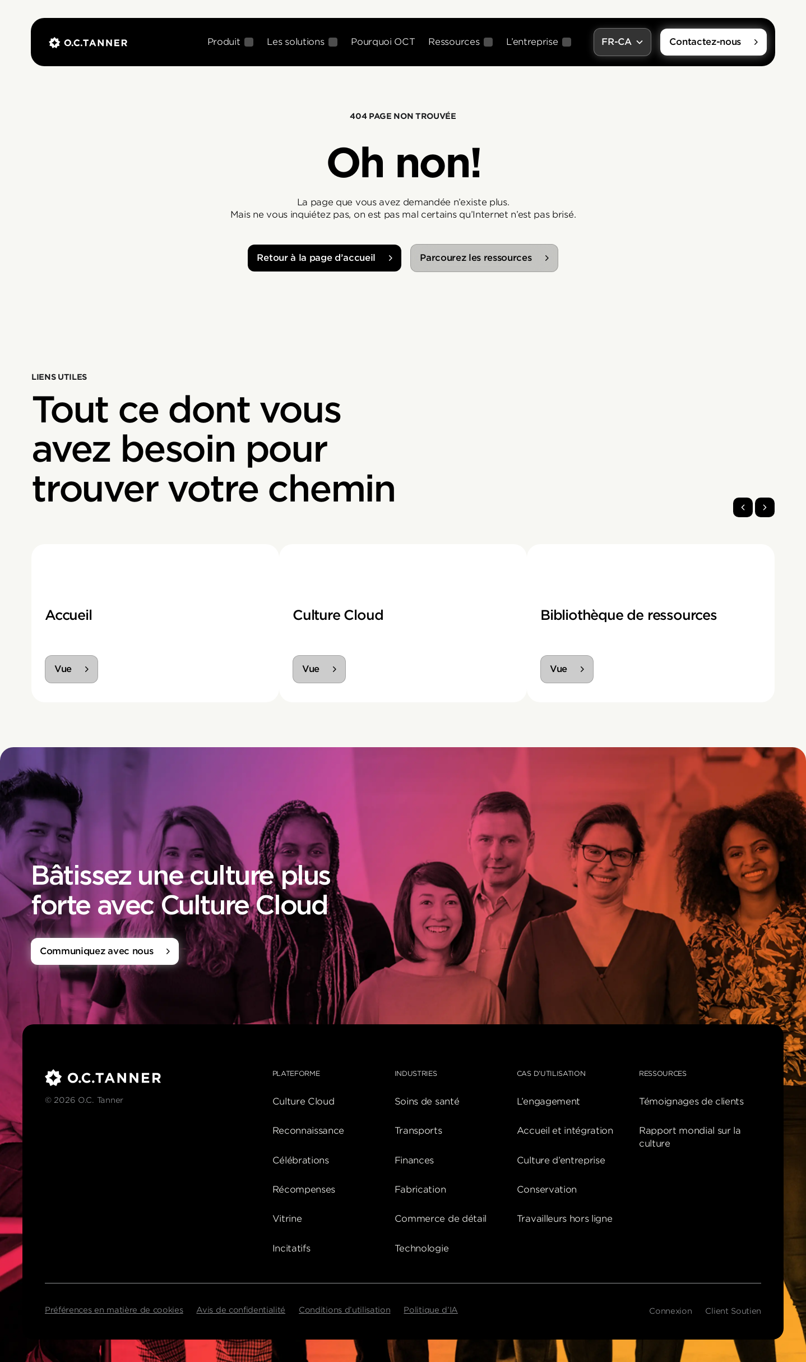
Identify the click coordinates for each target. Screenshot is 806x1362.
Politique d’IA (431, 1310)
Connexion (670, 1310)
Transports (418, 1130)
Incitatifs (291, 1248)
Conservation (547, 1189)
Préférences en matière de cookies (114, 1309)
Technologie (421, 1248)
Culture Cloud (303, 1101)
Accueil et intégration (565, 1130)
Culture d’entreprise (561, 1160)
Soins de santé (427, 1101)
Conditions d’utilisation (344, 1310)
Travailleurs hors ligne (565, 1218)
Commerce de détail (441, 1218)
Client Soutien (733, 1310)
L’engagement (548, 1101)
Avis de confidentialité (240, 1310)
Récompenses (303, 1189)
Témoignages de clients (691, 1101)
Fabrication (420, 1189)
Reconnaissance (308, 1130)
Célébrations (300, 1160)
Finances (414, 1160)
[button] (230, 42)
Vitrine (287, 1218)
